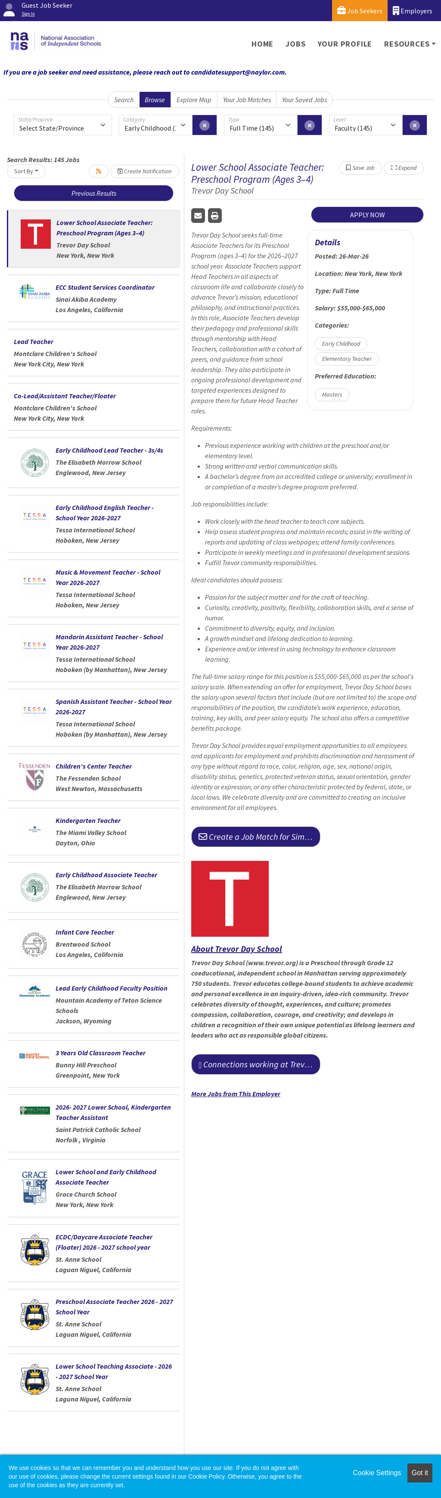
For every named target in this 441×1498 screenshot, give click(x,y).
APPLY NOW (367, 214)
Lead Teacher (33, 341)
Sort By (23, 171)
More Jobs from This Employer (235, 1093)
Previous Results (93, 193)
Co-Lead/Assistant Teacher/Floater (65, 395)
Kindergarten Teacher (88, 820)
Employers (412, 10)
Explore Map (194, 99)
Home (262, 44)
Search (124, 99)
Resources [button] (406, 44)
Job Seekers (359, 10)
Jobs (295, 44)
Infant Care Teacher (85, 932)
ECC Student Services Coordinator (105, 287)
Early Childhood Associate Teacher (106, 874)
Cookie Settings (377, 1472)
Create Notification (144, 171)
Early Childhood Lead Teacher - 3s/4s (109, 450)
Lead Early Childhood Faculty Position (112, 988)
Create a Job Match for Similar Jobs (259, 836)
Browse (155, 99)
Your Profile (345, 44)
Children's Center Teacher (94, 766)
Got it (420, 1472)
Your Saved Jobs (304, 99)
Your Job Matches (247, 99)
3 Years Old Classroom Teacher (101, 1052)
